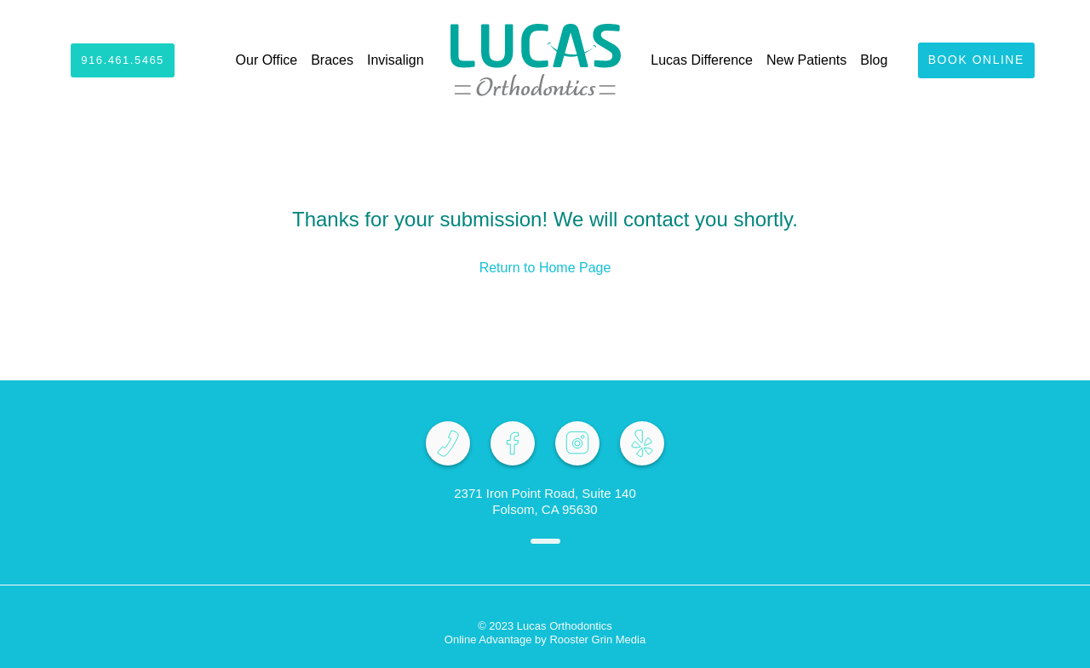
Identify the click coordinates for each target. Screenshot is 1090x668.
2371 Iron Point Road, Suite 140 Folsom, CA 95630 (545, 501)
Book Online (976, 59)
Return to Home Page (545, 267)
